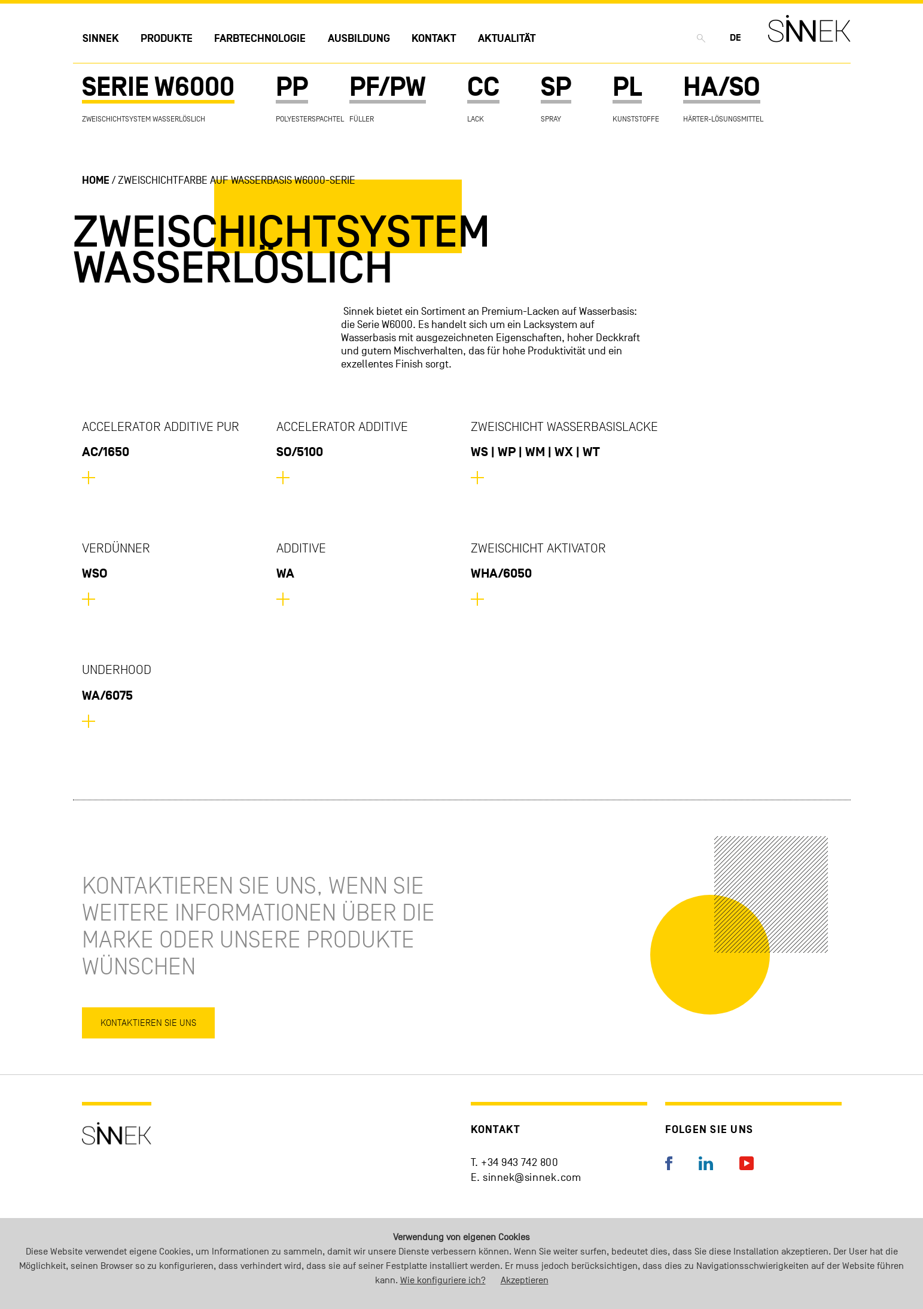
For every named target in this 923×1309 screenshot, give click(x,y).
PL (627, 88)
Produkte (167, 38)
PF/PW (387, 88)
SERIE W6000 (158, 88)
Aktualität (506, 38)
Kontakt (434, 38)
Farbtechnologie (260, 38)
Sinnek (101, 38)
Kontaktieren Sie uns (148, 1023)
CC (483, 88)
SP (556, 88)
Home (95, 180)
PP (292, 88)
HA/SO (721, 88)
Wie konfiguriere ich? (443, 1280)
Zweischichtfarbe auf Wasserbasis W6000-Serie (236, 180)
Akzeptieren (525, 1280)
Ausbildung (359, 38)
